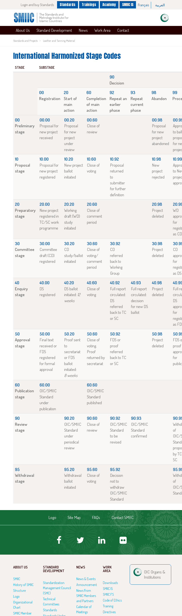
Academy (109, 4)
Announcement (86, 584)
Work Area (102, 30)
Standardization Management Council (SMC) (57, 588)
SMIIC (16, 579)
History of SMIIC (23, 584)
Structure (19, 590)
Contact (123, 30)
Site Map (74, 517)
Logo (52, 517)
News (83, 30)
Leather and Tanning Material (59, 40)
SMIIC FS (108, 594)
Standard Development (54, 30)
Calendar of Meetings (84, 609)
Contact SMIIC (123, 517)
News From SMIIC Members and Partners (86, 595)
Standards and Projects (25, 40)
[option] (143, 5)
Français (143, 5)
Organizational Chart (22, 605)
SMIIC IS (127, 4)
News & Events (86, 579)
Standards (67, 4)
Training (108, 606)
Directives (109, 612)
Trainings (89, 4)
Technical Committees (51, 601)
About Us (23, 30)
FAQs (96, 517)
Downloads (110, 583)
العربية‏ (160, 5)
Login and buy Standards (37, 5)
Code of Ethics (112, 600)
